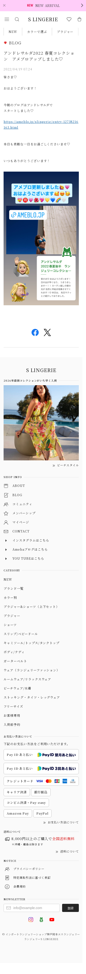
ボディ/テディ (14, 652)
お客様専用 (12, 715)
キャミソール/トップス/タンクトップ (31, 643)
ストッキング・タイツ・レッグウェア (32, 697)
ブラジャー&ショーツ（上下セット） (31, 606)
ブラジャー (65, 31)
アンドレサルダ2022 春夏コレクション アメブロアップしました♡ (39, 56)
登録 (70, 908)
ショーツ (10, 624)
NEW (13, 31)
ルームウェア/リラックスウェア (27, 679)
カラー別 (10, 597)
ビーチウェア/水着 (17, 688)
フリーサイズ (13, 706)
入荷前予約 (12, 724)
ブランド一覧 (14, 588)
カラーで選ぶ (37, 31)
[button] (6, 19)
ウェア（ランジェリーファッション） (32, 670)
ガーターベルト (15, 661)
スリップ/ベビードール (21, 634)
